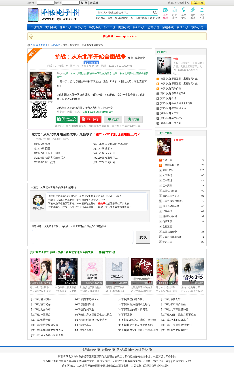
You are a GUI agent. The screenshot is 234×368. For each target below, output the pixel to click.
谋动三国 (167, 160)
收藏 (133, 119)
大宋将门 (167, 175)
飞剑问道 (176, 88)
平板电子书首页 (39, 45)
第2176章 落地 (42, 143)
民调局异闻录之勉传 (138, 304)
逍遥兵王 (89, 329)
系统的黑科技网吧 (137, 309)
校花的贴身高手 (179, 319)
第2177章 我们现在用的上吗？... (53, 139)
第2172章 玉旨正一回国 (47, 153)
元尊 (175, 58)
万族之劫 (123, 283)
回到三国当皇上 (171, 195)
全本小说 (134, 349)
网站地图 (122, 349)
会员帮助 (184, 13)
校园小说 (197, 27)
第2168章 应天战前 (44, 162)
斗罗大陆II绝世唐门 (181, 324)
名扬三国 (167, 226)
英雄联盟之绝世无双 (51, 329)
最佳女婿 (175, 299)
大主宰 (175, 113)
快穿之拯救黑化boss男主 (98, 314)
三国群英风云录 (171, 165)
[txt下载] (35, 299)
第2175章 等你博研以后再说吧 (110, 143)
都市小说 (109, 27)
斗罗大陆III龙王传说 (182, 103)
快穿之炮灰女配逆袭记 (140, 324)
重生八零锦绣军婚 (94, 283)
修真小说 (65, 27)
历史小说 (95, 27)
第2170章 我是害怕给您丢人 (50, 157)
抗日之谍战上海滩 (172, 236)
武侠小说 (80, 27)
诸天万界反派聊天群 (51, 335)
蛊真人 (87, 324)
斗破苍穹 (123, 18)
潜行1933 (168, 170)
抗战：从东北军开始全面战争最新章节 (67, 119)
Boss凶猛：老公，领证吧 (141, 319)
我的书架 (198, 2)
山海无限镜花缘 (171, 206)
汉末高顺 (167, 185)
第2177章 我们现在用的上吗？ (118, 134)
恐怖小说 (153, 27)
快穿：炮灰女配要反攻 (183, 314)
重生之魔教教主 (179, 329)
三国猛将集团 (170, 190)
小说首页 (36, 27)
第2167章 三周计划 (104, 162)
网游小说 (124, 27)
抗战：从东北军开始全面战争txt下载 (91, 119)
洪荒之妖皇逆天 (49, 324)
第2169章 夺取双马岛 (105, 157)
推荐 (113, 119)
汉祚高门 (167, 211)
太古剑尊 (45, 309)
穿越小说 (168, 27)
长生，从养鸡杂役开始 (140, 18)
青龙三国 (167, 242)
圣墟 (173, 98)
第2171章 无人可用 (104, 153)
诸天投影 (199, 283)
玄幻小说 (51, 27)
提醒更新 (93, 62)
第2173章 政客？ (103, 148)
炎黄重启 (167, 221)
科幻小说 (139, 27)
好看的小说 (108, 349)
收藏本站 (202, 13)
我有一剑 (112, 18)
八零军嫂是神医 (179, 309)
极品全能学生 (178, 93)
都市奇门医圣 (178, 304)
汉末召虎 (167, 180)
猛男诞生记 (177, 118)
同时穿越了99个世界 (95, 319)
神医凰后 (45, 314)
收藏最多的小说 (91, 349)
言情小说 (182, 27)
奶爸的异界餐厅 (136, 299)
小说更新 (165, 13)
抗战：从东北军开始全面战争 (97, 111)
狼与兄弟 (45, 304)
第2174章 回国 (42, 148)
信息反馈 (193, 13)
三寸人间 (176, 123)
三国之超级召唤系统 (173, 201)
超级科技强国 (170, 216)
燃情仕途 (45, 319)
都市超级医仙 (178, 108)
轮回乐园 (89, 304)
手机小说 (147, 349)
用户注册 (93, 2)
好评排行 (175, 13)
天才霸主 (178, 140)
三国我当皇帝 (170, 231)
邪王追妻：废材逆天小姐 (184, 78)
